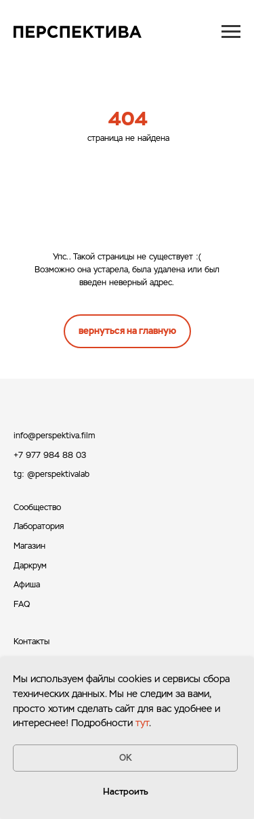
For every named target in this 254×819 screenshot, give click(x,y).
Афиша (27, 584)
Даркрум (30, 565)
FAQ (22, 604)
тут (142, 723)
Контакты (31, 641)
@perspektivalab (58, 474)
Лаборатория (39, 526)
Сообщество (37, 507)
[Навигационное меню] (230, 32)
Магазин (29, 546)
